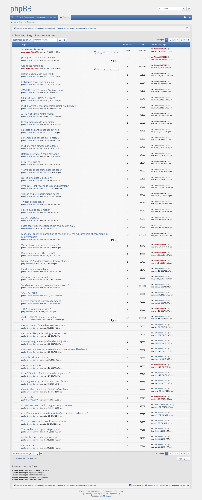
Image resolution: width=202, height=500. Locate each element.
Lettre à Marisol (30, 445)
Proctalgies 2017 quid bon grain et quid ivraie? (46, 405)
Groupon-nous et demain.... (36, 276)
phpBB (93, 491)
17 (114, 69)
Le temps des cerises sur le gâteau (40, 137)
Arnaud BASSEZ (31, 52)
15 (107, 69)
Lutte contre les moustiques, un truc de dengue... (48, 225)
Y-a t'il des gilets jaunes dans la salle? (41, 169)
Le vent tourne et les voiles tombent (41, 300)
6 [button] (185, 39)
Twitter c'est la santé (32, 201)
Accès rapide (13, 18)
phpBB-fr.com (105, 496)
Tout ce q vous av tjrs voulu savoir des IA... (44, 421)
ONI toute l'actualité (32, 65)
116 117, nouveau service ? (36, 308)
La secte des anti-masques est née (40, 129)
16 (111, 69)
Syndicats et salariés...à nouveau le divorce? (45, 285)
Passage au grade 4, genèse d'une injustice (44, 341)
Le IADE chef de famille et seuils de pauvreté (45, 373)
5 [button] (181, 39)
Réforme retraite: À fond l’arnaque (40, 153)
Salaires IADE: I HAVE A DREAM (38, 97)
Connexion (31, 22)
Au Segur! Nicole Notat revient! (38, 113)
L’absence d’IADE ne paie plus (37, 81)
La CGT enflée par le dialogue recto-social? (44, 333)
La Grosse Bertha (31, 60)
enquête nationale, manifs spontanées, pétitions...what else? (54, 413)
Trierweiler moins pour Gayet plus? (40, 429)
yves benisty (29, 228)
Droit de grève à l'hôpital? (35, 357)
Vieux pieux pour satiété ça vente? (40, 245)
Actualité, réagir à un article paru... (36, 35)
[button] (188, 40)
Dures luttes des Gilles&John (37, 177)
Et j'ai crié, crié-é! (30, 161)
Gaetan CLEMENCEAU (163, 405)
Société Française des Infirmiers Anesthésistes (36, 17)
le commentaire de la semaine (37, 121)
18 (118, 69)
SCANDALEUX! (29, 293)
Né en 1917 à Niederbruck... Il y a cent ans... (45, 260)
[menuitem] (184, 17)
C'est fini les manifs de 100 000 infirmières (44, 389)
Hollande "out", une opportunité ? (39, 437)
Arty (90, 494)
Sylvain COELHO (31, 400)
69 (107, 53)
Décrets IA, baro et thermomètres (39, 253)
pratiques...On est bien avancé (38, 57)
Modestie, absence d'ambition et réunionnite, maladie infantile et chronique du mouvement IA (64, 235)
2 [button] (170, 39)
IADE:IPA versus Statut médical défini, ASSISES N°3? (49, 105)
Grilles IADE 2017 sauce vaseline (39, 316)
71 (114, 53)
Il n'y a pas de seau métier (35, 209)
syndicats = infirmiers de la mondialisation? (45, 185)
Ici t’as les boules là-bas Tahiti (37, 73)
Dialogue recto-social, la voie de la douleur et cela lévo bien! (54, 349)
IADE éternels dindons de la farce (39, 145)
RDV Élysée (27, 397)
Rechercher (17, 22)
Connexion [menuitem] (190, 18)
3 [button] (174, 39)
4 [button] (177, 39)
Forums (66, 17)
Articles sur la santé (32, 49)
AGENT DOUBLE (30, 217)
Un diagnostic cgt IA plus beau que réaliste (44, 381)
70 (111, 53)
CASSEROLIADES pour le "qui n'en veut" (43, 89)
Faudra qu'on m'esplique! (35, 268)
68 (104, 53)
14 (104, 69)
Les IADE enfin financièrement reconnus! (43, 325)
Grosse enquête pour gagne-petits (40, 193)
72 (118, 53)
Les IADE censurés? (31, 365)
